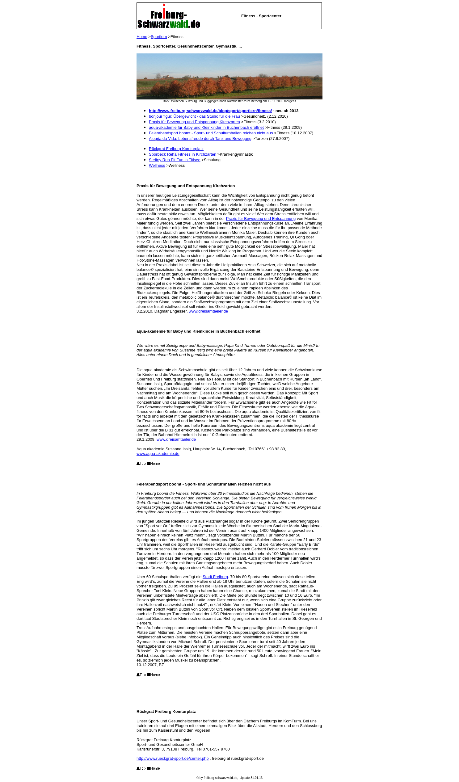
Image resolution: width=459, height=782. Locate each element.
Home (142, 36)
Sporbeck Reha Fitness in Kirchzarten (182, 154)
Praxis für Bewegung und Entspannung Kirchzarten (194, 122)
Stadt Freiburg (215, 576)
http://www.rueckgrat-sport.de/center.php (172, 758)
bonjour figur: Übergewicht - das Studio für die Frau (194, 116)
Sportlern (159, 36)
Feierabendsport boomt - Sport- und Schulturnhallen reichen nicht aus (211, 133)
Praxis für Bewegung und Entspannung (261, 218)
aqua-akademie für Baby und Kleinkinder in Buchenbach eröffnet (206, 127)
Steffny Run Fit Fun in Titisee (174, 160)
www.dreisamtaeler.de (208, 311)
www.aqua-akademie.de (158, 453)
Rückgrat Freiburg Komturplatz (176, 148)
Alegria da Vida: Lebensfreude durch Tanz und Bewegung (200, 138)
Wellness (157, 165)
